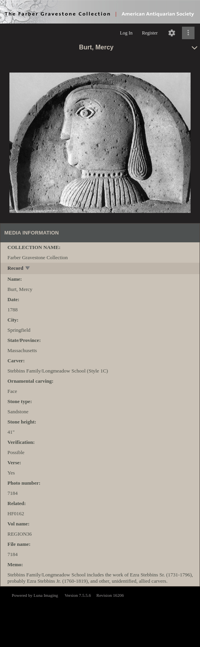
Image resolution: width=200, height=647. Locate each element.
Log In (126, 33)
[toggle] (28, 269)
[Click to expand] (188, 33)
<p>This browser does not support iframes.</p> (100, 616)
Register (150, 33)
